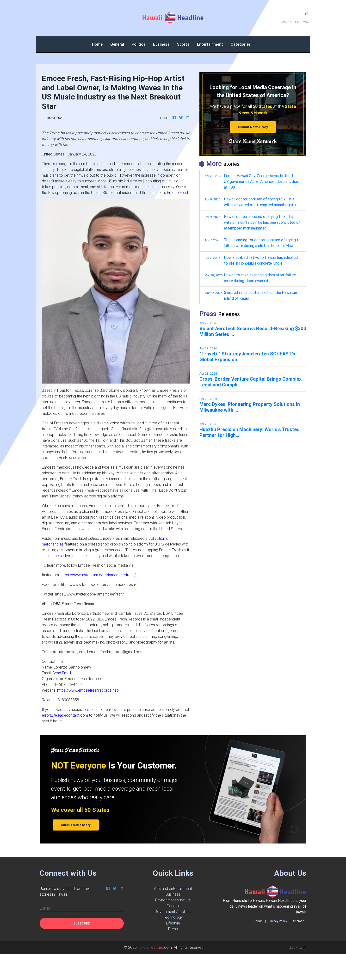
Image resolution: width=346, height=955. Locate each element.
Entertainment (210, 44)
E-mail (45, 908)
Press (173, 928)
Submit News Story (253, 127)
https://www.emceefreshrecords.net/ (88, 690)
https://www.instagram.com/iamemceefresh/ (98, 574)
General (117, 44)
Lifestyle (173, 923)
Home (99, 44)
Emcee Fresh (178, 192)
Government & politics (173, 911)
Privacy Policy (278, 921)
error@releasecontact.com (65, 715)
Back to (297, 947)
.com (155, 947)
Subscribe (82, 923)
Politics (138, 44)
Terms (258, 921)
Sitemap (298, 921)
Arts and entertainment (173, 888)
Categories (241, 44)
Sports (183, 44)
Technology (173, 917)
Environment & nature (173, 900)
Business (161, 44)
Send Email (61, 672)
